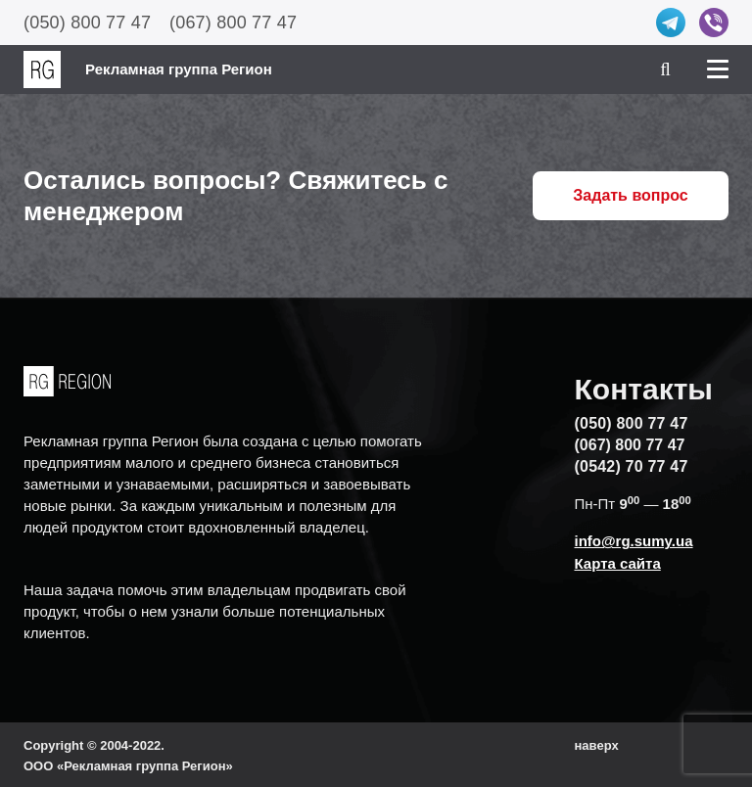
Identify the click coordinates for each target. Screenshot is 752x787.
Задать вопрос (630, 195)
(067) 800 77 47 (233, 22)
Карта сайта (618, 563)
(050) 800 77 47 (87, 22)
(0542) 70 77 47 (631, 466)
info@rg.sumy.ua (634, 540)
